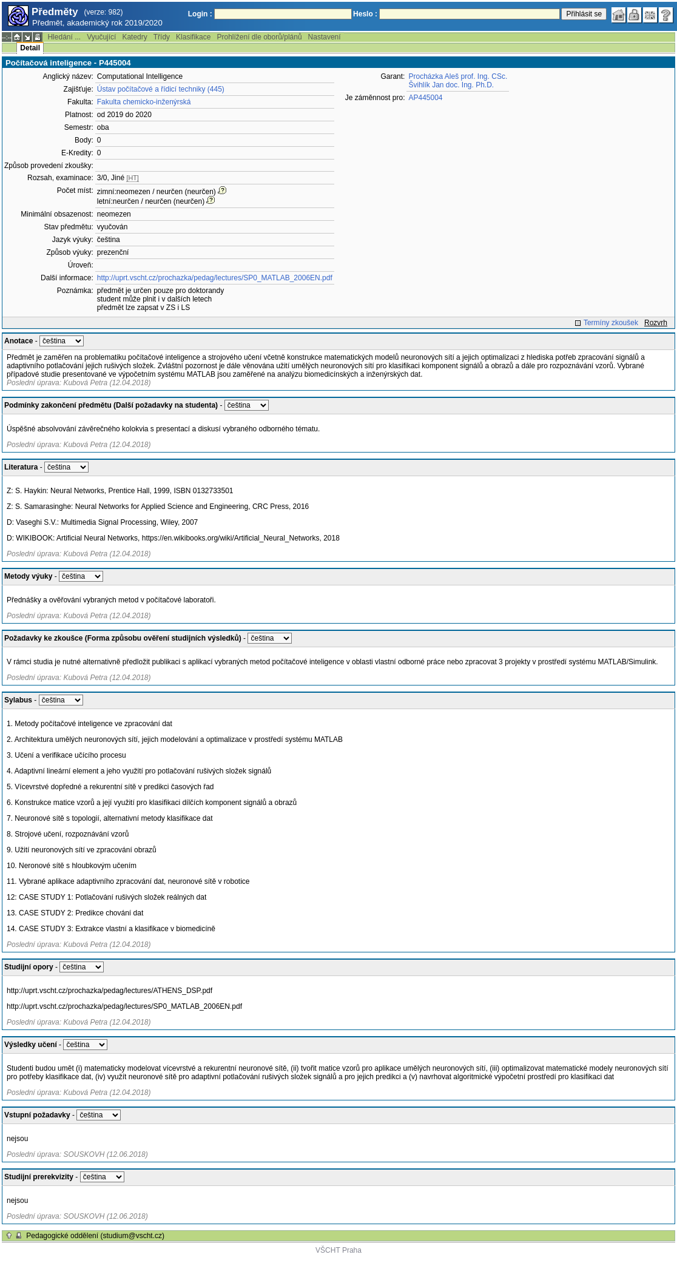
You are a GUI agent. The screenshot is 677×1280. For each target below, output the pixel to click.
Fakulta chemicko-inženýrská (144, 102)
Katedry (134, 37)
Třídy (161, 37)
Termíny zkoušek (611, 322)
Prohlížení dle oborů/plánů (259, 37)
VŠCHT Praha (338, 1250)
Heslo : (365, 14)
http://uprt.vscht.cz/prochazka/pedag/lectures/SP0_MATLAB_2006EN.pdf (214, 278)
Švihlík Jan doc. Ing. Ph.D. (451, 85)
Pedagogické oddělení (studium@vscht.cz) (95, 1235)
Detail (30, 48)
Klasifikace (193, 37)
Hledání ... (64, 37)
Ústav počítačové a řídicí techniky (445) (160, 89)
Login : (200, 14)
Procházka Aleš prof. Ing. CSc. (457, 76)
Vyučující (101, 37)
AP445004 (425, 97)
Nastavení (324, 37)
